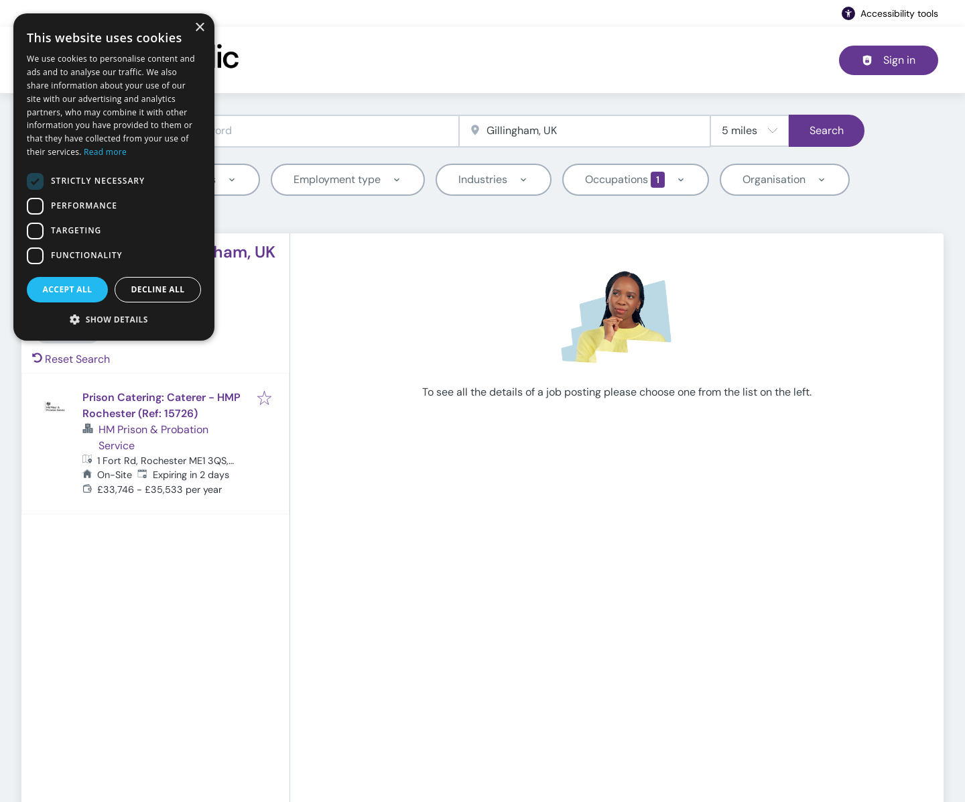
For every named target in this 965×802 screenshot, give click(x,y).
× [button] (199, 28)
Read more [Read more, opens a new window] (105, 152)
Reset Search (71, 359)
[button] (114, 319)
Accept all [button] (67, 289)
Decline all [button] (158, 289)
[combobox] (280, 131)
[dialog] (113, 177)
